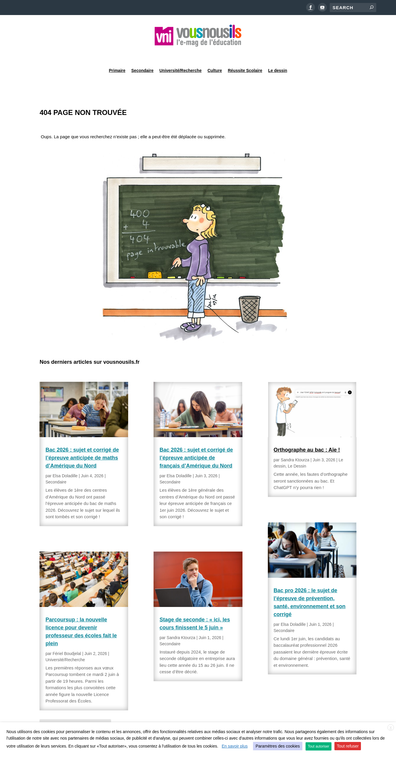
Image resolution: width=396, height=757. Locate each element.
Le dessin (277, 54)
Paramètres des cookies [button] (277, 746)
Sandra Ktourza (181, 622)
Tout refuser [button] (348, 746)
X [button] (391, 728)
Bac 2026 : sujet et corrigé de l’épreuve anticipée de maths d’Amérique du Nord (82, 443)
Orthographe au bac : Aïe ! (307, 435)
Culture (214, 54)
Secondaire (142, 54)
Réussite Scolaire (245, 54)
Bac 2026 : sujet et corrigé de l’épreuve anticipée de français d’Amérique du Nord (196, 443)
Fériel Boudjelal (67, 638)
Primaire (117, 54)
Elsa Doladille (65, 460)
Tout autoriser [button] (318, 746)
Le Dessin (297, 451)
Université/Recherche (180, 54)
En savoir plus (235, 746)
